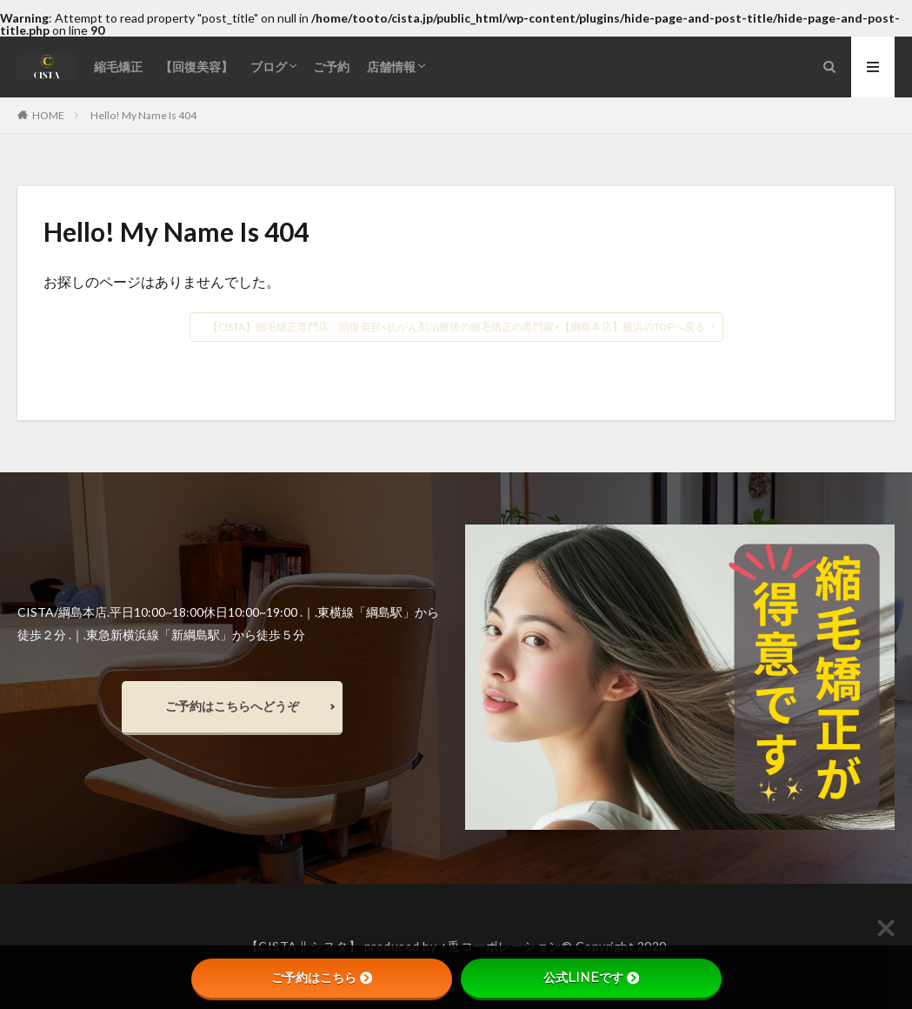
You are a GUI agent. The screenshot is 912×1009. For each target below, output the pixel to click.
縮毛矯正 (118, 66)
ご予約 (331, 66)
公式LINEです (591, 978)
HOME (48, 115)
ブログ (268, 66)
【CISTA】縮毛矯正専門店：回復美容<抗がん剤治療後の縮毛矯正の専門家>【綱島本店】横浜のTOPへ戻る (456, 326)
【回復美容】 (196, 66)
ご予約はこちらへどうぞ (232, 705)
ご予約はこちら (321, 978)
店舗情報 (391, 66)
